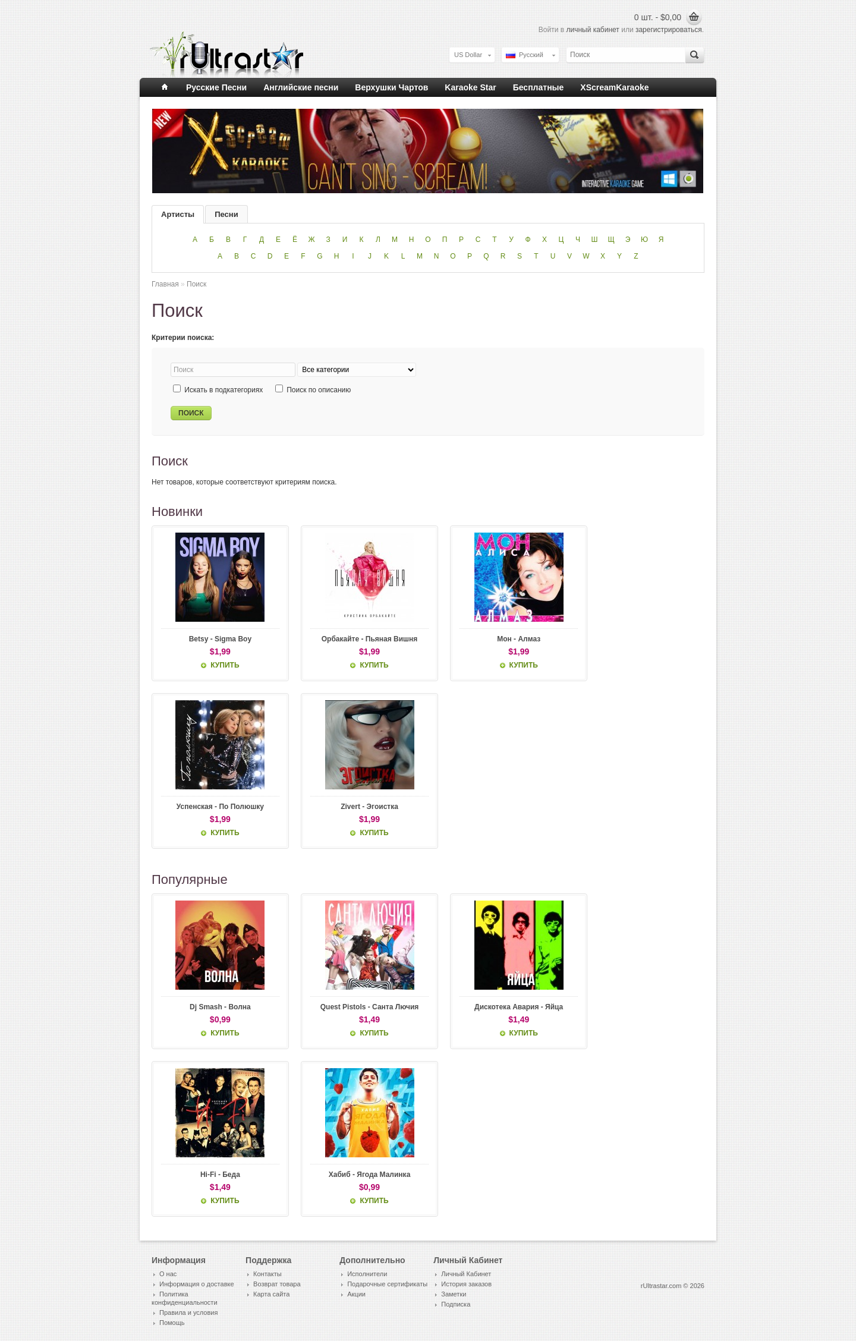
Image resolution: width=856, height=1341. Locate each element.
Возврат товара (276, 1284)
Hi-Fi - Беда (217, 1175)
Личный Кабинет (466, 1274)
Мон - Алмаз (499, 639)
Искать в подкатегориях (223, 390)
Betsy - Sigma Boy (216, 639)
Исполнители (367, 1274)
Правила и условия (188, 1313)
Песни (226, 214)
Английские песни (300, 87)
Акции (356, 1294)
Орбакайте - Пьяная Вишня (358, 639)
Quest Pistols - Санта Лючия (358, 1007)
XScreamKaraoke (614, 87)
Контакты (267, 1274)
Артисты (177, 214)
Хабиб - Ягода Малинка (358, 1175)
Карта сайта (271, 1294)
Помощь (172, 1323)
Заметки (453, 1294)
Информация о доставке (196, 1284)
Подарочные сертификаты (387, 1284)
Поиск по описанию (319, 390)
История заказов (466, 1284)
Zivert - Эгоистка (358, 806)
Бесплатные (538, 87)
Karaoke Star (470, 87)
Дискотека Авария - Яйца (499, 1007)
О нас (168, 1274)
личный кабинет (592, 30)
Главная (165, 284)
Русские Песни (216, 87)
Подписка (455, 1304)
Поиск (196, 284)
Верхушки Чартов (391, 87)
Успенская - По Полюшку (216, 806)
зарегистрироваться (668, 30)
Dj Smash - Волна (216, 1007)
